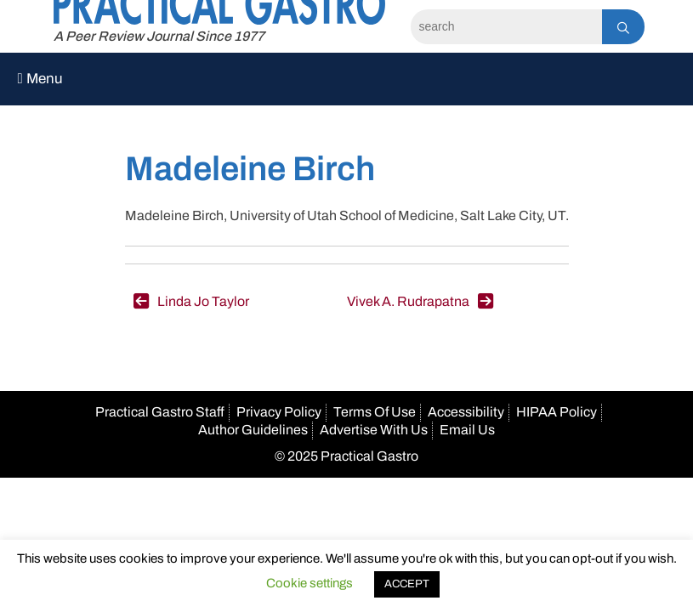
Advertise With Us (374, 429)
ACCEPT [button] (406, 584)
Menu (39, 79)
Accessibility (466, 412)
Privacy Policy (278, 412)
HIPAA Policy (556, 412)
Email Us (467, 429)
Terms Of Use (374, 412)
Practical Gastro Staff (159, 412)
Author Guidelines (253, 429)
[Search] (506, 26)
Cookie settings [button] (309, 583)
